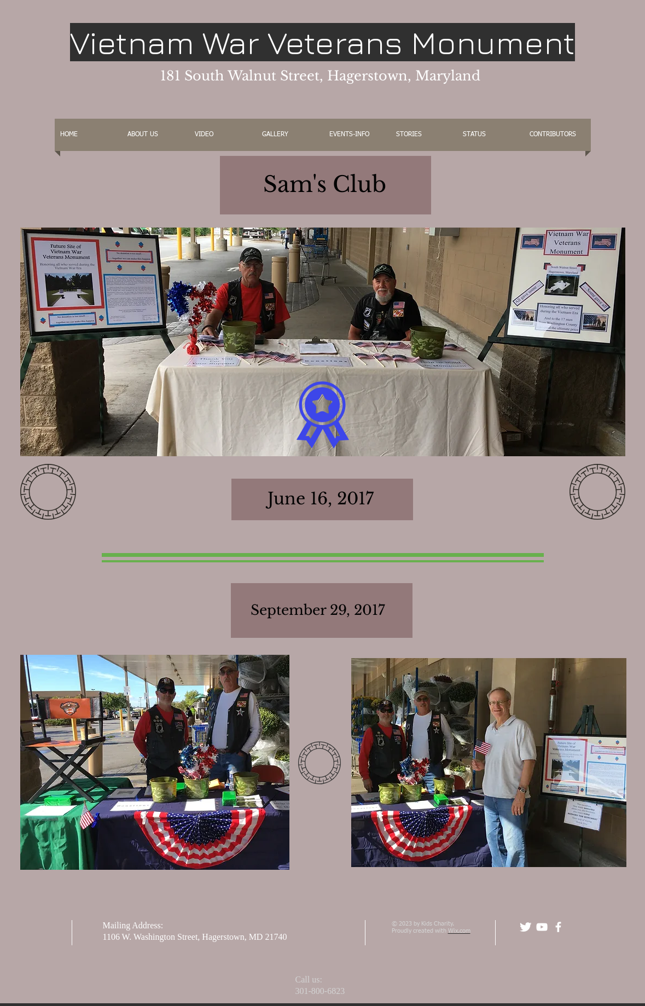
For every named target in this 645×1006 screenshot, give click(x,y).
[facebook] (558, 927)
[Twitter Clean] (525, 927)
